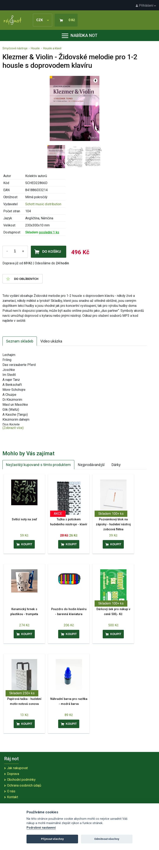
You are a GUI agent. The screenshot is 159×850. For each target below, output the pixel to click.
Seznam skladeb (19, 341)
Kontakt (12, 797)
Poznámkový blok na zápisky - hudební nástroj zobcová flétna (113, 524)
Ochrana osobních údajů (24, 785)
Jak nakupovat (17, 768)
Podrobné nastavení (41, 827)
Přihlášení (146, 5)
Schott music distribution (43, 204)
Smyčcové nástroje (15, 48)
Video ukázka (51, 341)
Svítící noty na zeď (24, 519)
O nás (11, 791)
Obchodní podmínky (21, 780)
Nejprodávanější (91, 465)
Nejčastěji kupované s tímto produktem (38, 465)
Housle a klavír (52, 48)
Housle (35, 48)
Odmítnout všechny (106, 838)
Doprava (13, 774)
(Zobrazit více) (13, 428)
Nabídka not (80, 35)
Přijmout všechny (52, 838)
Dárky (116, 465)
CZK (42, 20)
